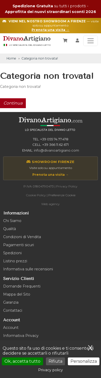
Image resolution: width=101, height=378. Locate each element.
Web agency (50, 204)
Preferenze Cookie (61, 195)
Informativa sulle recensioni (28, 269)
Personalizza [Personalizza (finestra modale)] (83, 361)
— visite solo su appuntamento (50, 25)
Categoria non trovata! (39, 58)
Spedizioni (12, 253)
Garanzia (11, 302)
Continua (12, 103)
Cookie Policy (36, 195)
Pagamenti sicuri (18, 245)
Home (11, 58)
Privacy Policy (67, 186)
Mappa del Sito (16, 294)
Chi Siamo (12, 220)
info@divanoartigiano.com (56, 150)
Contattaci (12, 310)
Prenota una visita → (50, 175)
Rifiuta (55, 361)
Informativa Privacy (21, 335)
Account (11, 327)
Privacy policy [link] (50, 370)
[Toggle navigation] (90, 41)
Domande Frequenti (21, 286)
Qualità (9, 228)
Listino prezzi (15, 261)
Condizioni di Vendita (22, 236)
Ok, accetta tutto (22, 361)
